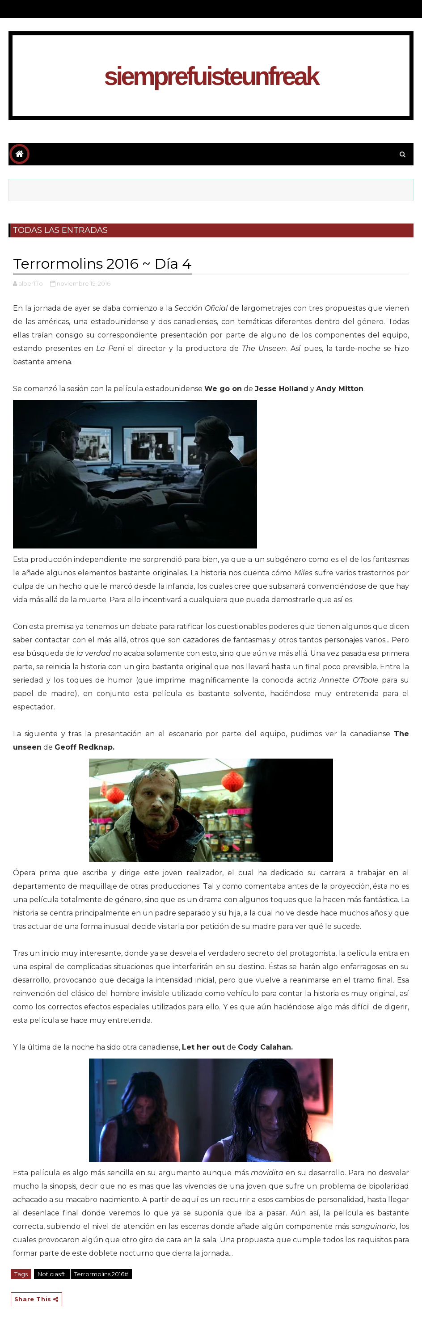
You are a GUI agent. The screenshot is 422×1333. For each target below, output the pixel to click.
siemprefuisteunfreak (211, 76)
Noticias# (52, 1274)
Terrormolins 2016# (101, 1274)
